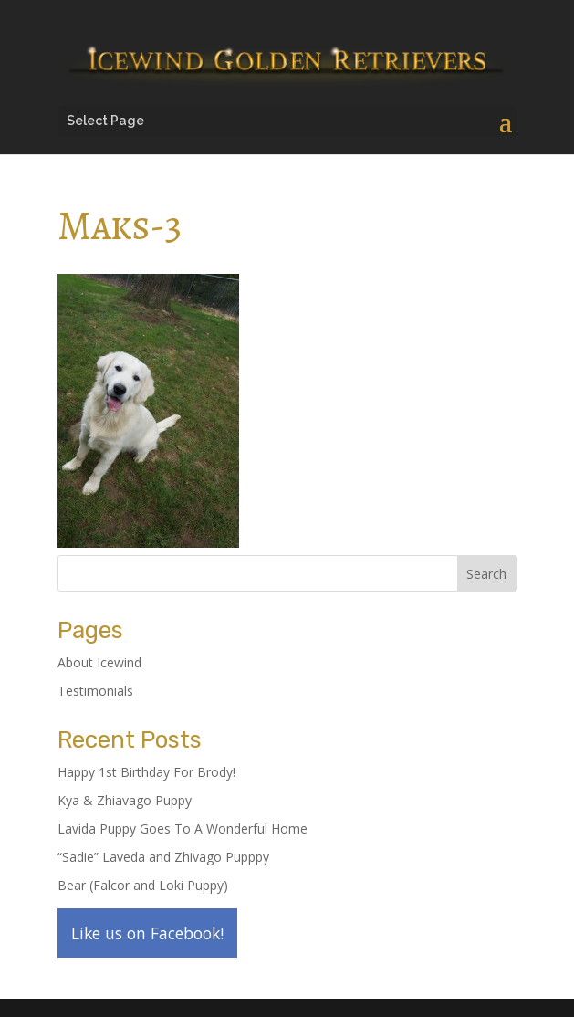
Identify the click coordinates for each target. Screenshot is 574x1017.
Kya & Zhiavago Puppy (124, 800)
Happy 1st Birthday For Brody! (146, 772)
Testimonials (95, 690)
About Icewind (99, 662)
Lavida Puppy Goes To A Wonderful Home (182, 828)
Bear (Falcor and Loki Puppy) (142, 885)
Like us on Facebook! (147, 933)
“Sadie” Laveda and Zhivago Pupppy (163, 856)
